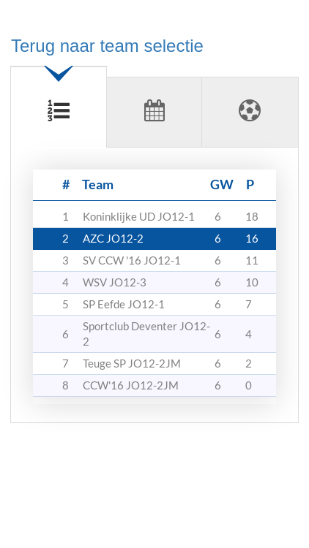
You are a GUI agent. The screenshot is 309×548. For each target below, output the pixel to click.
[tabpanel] (154, 290)
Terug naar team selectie (107, 46)
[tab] (59, 101)
